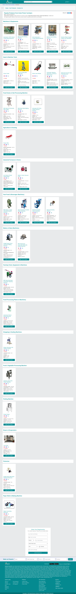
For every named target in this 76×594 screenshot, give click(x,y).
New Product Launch (42, 587)
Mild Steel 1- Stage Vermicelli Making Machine (7, 211)
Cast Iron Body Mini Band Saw (22, 73)
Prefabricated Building (27, 569)
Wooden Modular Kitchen (44, 574)
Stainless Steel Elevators (15, 568)
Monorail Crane (59, 571)
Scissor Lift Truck (8, 568)
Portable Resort (50, 568)
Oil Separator (66, 570)
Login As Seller (41, 590)
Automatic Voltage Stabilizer (34, 571)
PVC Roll (61, 572)
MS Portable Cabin (57, 568)
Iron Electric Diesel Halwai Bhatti (7, 175)
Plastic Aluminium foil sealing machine (8, 348)
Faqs (6, 588)
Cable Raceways (40, 573)
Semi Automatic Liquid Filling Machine (29, 574)
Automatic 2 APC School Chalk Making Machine (9, 37)
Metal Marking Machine (48, 572)
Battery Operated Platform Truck (46, 577)
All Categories (15, 583)
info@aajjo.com (58, 584)
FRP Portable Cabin (64, 568)
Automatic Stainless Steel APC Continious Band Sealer (52, 73)
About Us (6, 581)
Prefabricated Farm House (36, 568)
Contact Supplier (9, 51)
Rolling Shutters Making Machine (54, 574)
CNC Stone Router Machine (47, 570)
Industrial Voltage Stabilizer (16, 571)
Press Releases (16, 581)
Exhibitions (7, 587)
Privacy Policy (24, 583)
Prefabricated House (44, 569)
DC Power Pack (10, 570)
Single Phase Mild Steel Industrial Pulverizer (8, 477)
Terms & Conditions (25, 582)
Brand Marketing (42, 586)
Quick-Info (7, 586)
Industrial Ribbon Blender (61, 565)
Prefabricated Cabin (12, 569)
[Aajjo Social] (65, 563)
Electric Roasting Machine (50, 210)
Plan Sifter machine (27, 573)
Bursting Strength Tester (9, 572)
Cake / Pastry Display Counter (32, 572)
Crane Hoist (54, 571)
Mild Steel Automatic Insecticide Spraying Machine (8, 281)
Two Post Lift (69, 574)
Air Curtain (65, 572)
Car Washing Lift (63, 574)
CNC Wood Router (31, 570)
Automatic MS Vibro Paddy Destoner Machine (36, 109)
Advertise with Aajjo (42, 582)
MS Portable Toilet (44, 568)
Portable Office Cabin (19, 569)
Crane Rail (64, 571)
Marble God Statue (56, 572)
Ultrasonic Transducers (60, 573)
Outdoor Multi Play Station (31, 565)
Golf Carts (34, 577)
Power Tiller (6, 142)
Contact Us (22, 7)
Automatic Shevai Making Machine (7, 315)
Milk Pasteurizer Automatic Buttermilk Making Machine (22, 245)
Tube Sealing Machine (52, 565)
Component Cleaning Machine (58, 570)
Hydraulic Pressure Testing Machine (20, 572)
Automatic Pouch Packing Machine (16, 574)
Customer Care (7, 583)
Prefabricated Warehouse (36, 569)
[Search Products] (24, 1)
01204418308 (58, 581)
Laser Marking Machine (17, 565)
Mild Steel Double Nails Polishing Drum (66, 73)
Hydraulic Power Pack (24, 570)
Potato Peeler (6, 414)
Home (4, 4)
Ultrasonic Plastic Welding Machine (49, 573)
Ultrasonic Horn (34, 573)
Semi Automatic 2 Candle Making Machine (37, 37)
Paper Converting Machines (7, 511)
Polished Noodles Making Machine (36, 210)
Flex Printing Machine (38, 570)
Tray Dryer (5, 445)
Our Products (15, 7)
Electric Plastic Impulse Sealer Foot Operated (66, 37)
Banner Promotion (42, 585)
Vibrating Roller (45, 565)
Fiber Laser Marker (40, 572)
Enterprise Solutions (42, 588)
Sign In (67, 1)
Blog (6, 585)
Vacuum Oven (64, 569)
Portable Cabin (23, 565)
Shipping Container (51, 569)
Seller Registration (42, 581)
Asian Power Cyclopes (10, 4)
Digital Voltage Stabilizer (25, 571)
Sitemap (6, 582)
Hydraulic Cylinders (16, 570)
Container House (58, 569)
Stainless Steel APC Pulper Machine (8, 381)
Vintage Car (39, 577)
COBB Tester (68, 571)
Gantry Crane (49, 571)
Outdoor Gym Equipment (19, 577)
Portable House (28, 568)
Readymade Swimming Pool (9, 577)
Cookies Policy (24, 581)
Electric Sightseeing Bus (28, 577)
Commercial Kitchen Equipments (18, 573)
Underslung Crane (43, 571)
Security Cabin (22, 568)
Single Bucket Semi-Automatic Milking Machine (8, 244)
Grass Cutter (6, 73)
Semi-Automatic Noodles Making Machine (23, 210)
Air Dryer (37, 574)
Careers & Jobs (15, 582)
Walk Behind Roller (39, 565)
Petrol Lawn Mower (36, 73)
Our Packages (41, 583)
